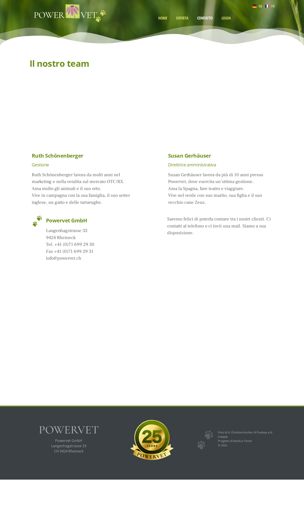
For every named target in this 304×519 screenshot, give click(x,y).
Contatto (205, 18)
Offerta (182, 18)
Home (162, 18)
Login (226, 18)
